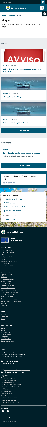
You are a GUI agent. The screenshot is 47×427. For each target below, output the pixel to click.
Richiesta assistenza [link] (7, 382)
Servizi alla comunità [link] (7, 341)
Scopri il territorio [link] (6, 334)
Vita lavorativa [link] (5, 305)
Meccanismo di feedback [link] (8, 400)
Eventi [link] (3, 330)
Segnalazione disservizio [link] (8, 380)
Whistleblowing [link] (6, 389)
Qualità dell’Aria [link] (6, 339)
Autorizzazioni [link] (5, 283)
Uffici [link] (2, 255)
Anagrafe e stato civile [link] (8, 279)
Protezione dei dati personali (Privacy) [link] (13, 402)
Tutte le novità (23, 130)
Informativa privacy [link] (7, 393)
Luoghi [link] (3, 328)
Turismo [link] (3, 303)
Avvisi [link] (5, 65)
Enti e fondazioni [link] (6, 257)
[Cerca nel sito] (42, 8)
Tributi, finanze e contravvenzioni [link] (11, 301)
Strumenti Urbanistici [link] (8, 266)
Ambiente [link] (4, 277)
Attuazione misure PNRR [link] (9, 391)
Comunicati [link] (4, 317)
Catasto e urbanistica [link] (7, 286)
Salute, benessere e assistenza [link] (10, 299)
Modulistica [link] (6, 149)
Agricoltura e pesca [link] (7, 275)
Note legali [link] (4, 395)
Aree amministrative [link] (7, 252)
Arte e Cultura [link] (5, 332)
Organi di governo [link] (6, 250)
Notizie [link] (5, 93)
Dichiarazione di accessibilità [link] (10, 398)
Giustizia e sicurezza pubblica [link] (10, 292)
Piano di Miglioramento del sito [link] (11, 384)
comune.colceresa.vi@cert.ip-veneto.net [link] (17, 370)
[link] (44, 13)
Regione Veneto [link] (7, 2)
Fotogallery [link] (4, 336)
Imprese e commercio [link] (7, 294)
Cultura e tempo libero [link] (8, 288)
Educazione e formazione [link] (9, 290)
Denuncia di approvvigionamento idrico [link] (16, 123)
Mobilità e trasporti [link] (7, 297)
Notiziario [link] (4, 343)
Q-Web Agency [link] (11, 421)
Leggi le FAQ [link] (5, 376)
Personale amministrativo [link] (9, 261)
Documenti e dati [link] (6, 263)
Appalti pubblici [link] (6, 281)
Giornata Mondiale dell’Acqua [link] (12, 97)
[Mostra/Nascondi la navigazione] (4, 8)
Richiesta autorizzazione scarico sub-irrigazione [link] (21, 153)
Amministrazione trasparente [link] (10, 387)
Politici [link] (3, 259)
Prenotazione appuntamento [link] (10, 378)
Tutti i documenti (23, 165)
